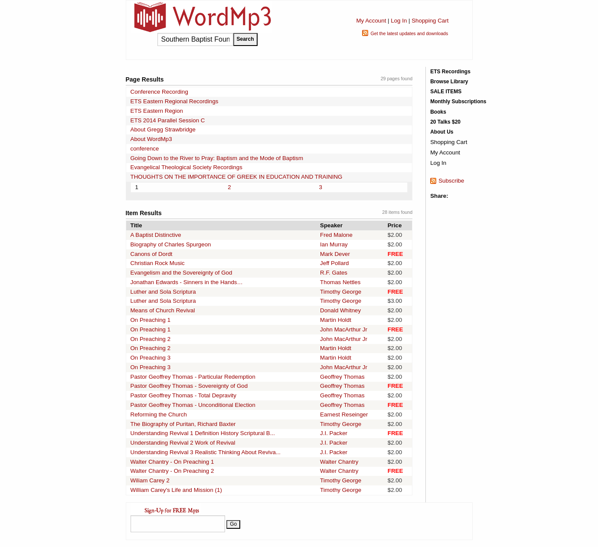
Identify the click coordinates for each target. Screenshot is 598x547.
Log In (399, 20)
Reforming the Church (159, 414)
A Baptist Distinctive (156, 235)
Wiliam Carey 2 (150, 480)
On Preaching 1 (151, 320)
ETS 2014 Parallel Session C (168, 120)
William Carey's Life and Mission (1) (176, 490)
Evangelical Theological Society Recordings (186, 167)
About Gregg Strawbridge (163, 129)
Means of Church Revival (163, 310)
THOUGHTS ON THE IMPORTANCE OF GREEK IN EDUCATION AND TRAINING (237, 177)
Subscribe (451, 180)
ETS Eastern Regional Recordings (175, 101)
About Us (441, 132)
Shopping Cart (430, 20)
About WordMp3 (151, 139)
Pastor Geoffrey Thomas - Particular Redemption (193, 376)
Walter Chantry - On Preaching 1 (172, 462)
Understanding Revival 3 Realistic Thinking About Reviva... (206, 452)
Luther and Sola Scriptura (163, 291)
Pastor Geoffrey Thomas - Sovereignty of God (189, 386)
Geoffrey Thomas (342, 376)
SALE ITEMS (445, 91)
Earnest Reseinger (344, 414)
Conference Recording (159, 91)
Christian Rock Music (158, 263)
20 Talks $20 (445, 122)
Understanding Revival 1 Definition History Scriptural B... (203, 433)
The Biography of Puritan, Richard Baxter (183, 424)
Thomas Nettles (340, 282)
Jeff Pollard (334, 263)
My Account (371, 20)
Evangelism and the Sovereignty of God (181, 272)
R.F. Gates (333, 272)
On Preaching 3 (151, 357)
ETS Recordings (450, 72)
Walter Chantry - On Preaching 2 (172, 471)
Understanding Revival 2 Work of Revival (183, 442)
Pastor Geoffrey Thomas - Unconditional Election (193, 405)
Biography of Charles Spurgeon (171, 244)
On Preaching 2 (151, 339)
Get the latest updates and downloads (409, 33)
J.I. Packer (333, 433)
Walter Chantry (339, 462)
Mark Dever (335, 254)
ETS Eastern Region (157, 111)
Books (438, 112)
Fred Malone (336, 235)
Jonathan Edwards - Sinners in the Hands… (187, 282)
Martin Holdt (335, 320)
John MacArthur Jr (343, 329)
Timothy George (340, 291)
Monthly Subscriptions (458, 101)
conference (145, 148)
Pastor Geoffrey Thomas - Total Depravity (183, 395)
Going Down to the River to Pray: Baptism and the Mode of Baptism (217, 158)
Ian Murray (334, 244)
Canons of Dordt (152, 254)
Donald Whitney (340, 310)
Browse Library (449, 82)
